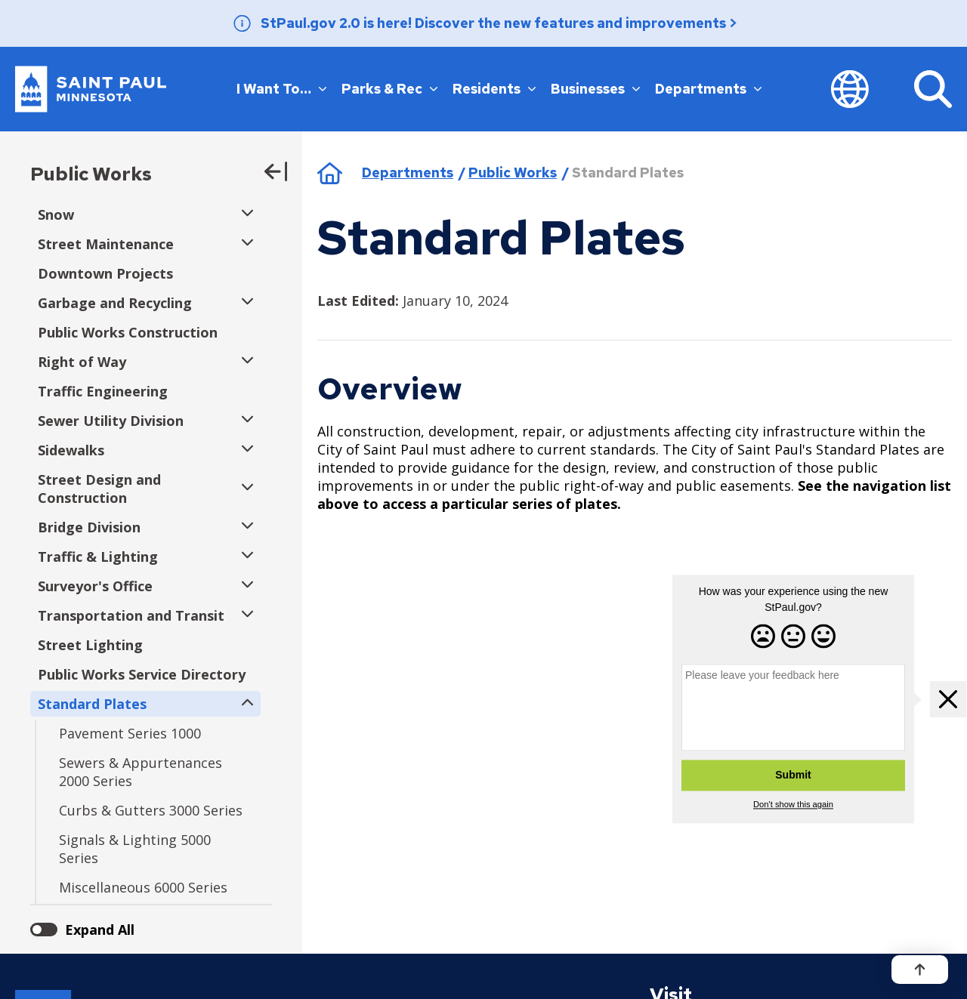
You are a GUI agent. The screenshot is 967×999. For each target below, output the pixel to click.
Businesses (595, 88)
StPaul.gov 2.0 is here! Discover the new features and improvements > (499, 23)
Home (329, 173)
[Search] (933, 89)
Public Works (91, 174)
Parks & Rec (389, 88)
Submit (793, 775)
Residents (494, 88)
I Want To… (281, 88)
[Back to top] (919, 969)
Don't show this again (793, 804)
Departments (708, 88)
